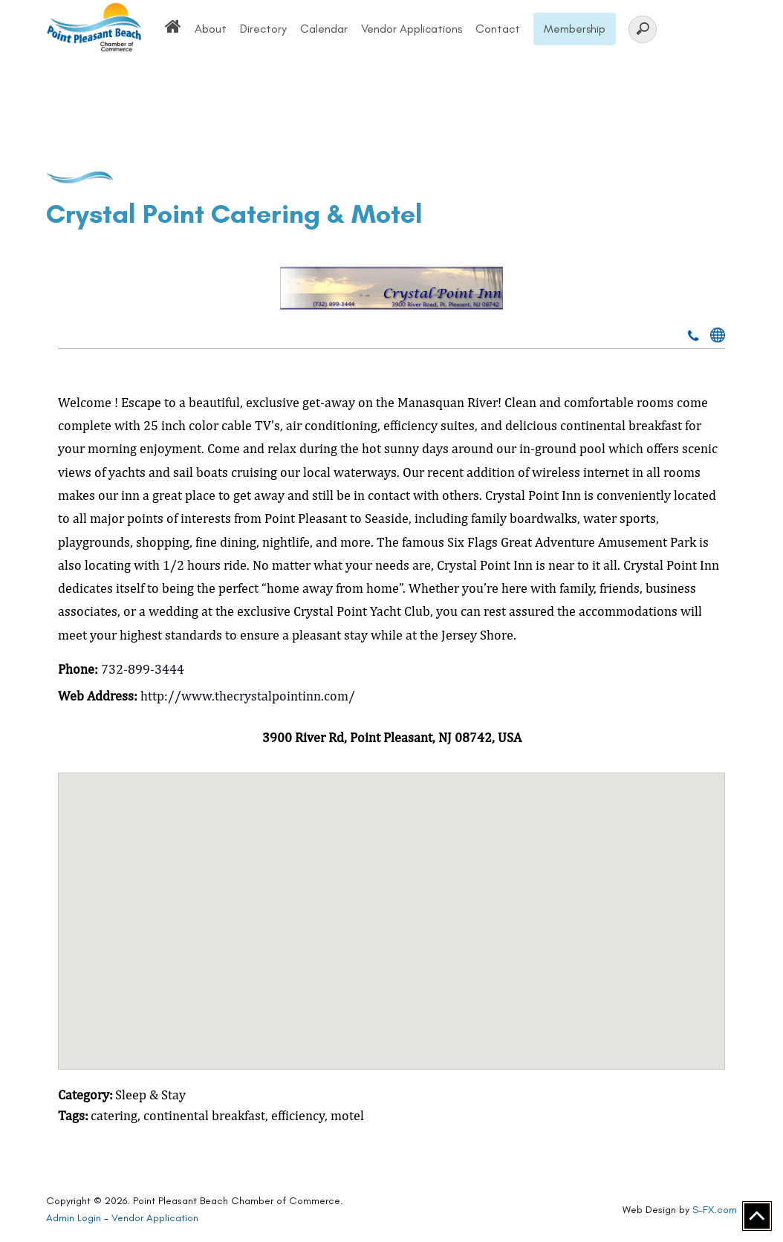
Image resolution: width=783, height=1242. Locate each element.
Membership (574, 29)
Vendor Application (154, 1218)
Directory (263, 29)
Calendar (324, 29)
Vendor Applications (411, 29)
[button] (391, 907)
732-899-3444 (142, 669)
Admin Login (73, 1218)
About (211, 29)
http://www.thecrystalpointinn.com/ (247, 695)
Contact (497, 29)
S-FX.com (714, 1209)
